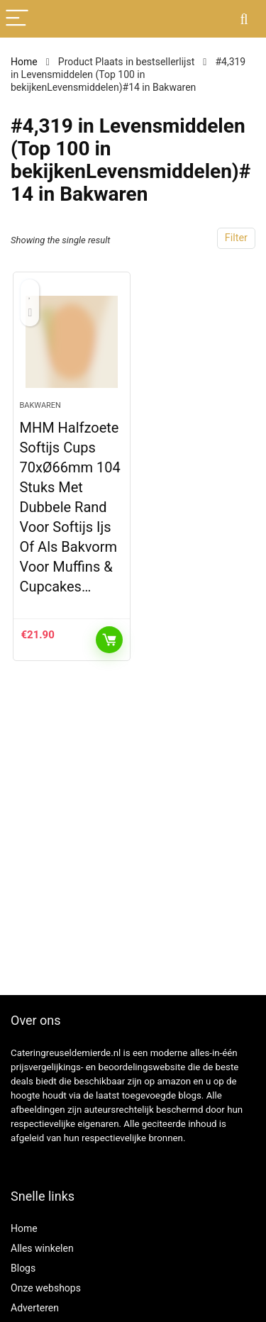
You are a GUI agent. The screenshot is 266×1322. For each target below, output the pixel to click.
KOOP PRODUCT (109, 639)
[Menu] (17, 19)
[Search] (244, 19)
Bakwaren (40, 405)
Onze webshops (46, 1288)
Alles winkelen (42, 1248)
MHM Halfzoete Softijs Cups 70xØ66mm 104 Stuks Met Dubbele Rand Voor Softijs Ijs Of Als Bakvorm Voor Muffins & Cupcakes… (69, 507)
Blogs (23, 1268)
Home (24, 61)
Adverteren (35, 1307)
